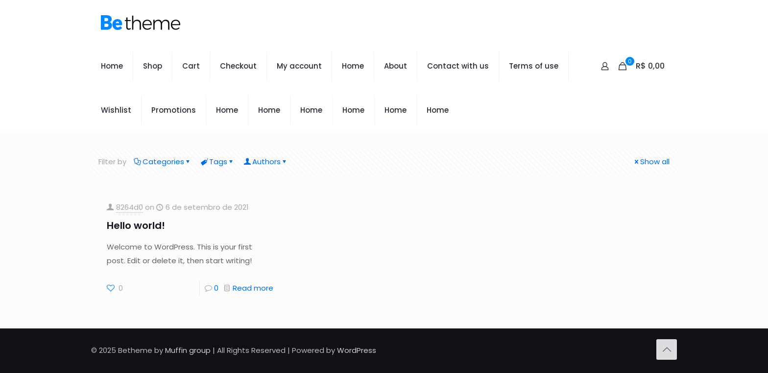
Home (112, 66)
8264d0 (129, 207)
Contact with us (458, 66)
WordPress (356, 350)
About (395, 66)
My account (299, 66)
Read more (253, 288)
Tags (217, 161)
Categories (163, 161)
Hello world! (136, 225)
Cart (191, 66)
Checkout (238, 66)
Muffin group (188, 350)
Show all (651, 161)
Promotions (173, 110)
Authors (265, 161)
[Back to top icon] (666, 349)
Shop (152, 66)
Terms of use (533, 66)
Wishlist (116, 110)
